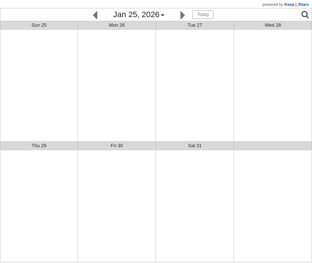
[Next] (183, 14)
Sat (195, 145)
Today (203, 14)
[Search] (305, 14)
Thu (39, 145)
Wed (273, 25)
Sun (38, 25)
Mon (117, 25)
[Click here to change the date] (139, 15)
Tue (194, 25)
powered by (285, 4)
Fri (117, 145)
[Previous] (95, 14)
